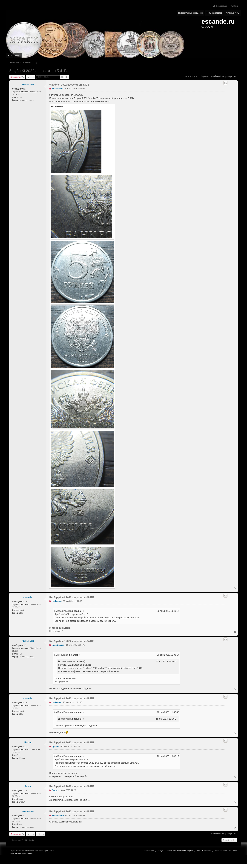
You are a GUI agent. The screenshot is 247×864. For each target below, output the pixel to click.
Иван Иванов (28, 84)
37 (25, 89)
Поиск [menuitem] (17, 55)
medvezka (27, 597)
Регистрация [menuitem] (220, 6)
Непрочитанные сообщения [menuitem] (190, 13)
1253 (26, 602)
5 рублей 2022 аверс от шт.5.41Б (38, 71)
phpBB (26, 851)
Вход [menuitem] (234, 6)
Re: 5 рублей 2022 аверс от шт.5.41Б (71, 597)
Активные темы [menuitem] (232, 13)
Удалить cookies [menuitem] (204, 851)
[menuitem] (18, 853)
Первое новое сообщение (196, 76)
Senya (28, 786)
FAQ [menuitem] (9, 55)
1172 (26, 747)
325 (25, 790)
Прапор (28, 742)
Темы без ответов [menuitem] (214, 13)
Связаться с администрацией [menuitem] (180, 851)
